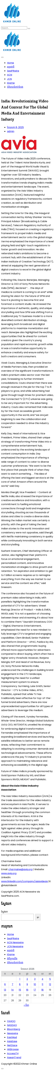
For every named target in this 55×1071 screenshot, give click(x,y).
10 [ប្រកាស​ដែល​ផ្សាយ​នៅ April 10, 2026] (35, 984)
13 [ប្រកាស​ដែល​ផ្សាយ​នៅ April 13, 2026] (5, 990)
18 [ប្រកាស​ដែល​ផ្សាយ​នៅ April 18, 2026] (42, 990)
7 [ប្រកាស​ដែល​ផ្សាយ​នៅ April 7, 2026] (12, 984)
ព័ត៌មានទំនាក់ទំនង (15, 87)
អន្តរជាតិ (10, 67)
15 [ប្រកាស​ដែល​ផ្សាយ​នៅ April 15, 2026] (20, 990)
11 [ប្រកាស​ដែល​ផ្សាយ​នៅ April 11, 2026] (42, 984)
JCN (9, 79)
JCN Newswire (15, 946)
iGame (11, 83)
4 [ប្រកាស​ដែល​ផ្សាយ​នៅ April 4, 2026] (42, 979)
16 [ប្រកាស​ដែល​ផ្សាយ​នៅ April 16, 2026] (27, 990)
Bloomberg (13, 1029)
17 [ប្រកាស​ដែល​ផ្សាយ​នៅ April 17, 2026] (35, 990)
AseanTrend (14, 1057)
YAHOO (11, 1021)
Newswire (12, 1033)
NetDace (12, 1045)
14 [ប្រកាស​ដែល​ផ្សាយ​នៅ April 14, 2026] (12, 990)
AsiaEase (12, 1041)
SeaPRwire (13, 71)
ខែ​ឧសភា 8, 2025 (15, 127)
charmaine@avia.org (20, 869)
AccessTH (12, 1053)
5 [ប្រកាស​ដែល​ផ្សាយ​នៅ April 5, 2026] (50, 979)
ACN (9, 75)
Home (10, 63)
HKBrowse (13, 1049)
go (38, 917)
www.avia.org (8, 873)
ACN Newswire (15, 942)
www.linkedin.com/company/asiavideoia (24, 881)
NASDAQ (12, 1025)
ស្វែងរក (4, 911)
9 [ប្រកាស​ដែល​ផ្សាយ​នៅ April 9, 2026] (27, 984)
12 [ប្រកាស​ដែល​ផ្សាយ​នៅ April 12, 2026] (50, 984)
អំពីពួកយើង (12, 958)
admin (10, 131)
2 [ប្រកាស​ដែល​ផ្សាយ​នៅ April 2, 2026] (27, 979)
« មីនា (26, 1005)
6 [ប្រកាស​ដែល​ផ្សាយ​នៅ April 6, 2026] (5, 984)
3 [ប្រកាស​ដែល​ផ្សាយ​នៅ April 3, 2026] (34, 979)
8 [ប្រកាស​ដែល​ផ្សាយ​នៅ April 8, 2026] (20, 984)
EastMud (12, 1037)
